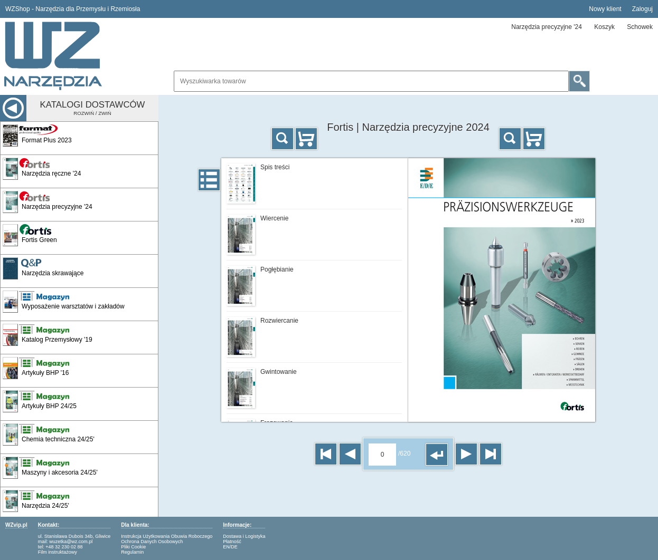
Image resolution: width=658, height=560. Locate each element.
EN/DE (230, 546)
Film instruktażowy (57, 552)
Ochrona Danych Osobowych (152, 541)
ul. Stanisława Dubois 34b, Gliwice (74, 536)
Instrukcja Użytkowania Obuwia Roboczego (166, 536)
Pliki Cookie (133, 546)
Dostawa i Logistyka (244, 536)
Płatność (232, 541)
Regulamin (132, 552)
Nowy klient (605, 9)
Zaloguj (642, 9)
